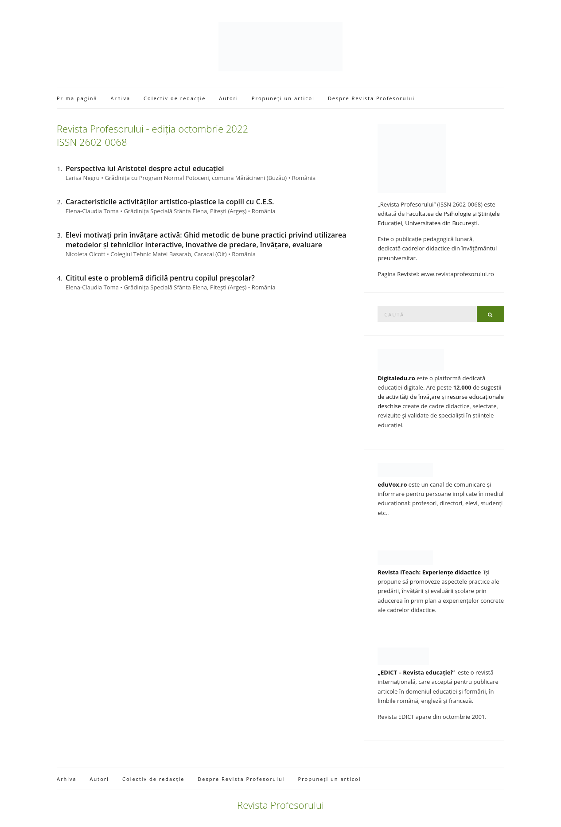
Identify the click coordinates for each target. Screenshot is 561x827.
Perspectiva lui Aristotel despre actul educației (145, 168)
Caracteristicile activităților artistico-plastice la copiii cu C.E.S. (170, 202)
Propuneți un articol (283, 98)
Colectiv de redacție (175, 98)
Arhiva (121, 98)
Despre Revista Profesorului (371, 98)
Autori (228, 98)
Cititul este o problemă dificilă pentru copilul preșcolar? (160, 278)
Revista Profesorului (280, 804)
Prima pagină (77, 98)
